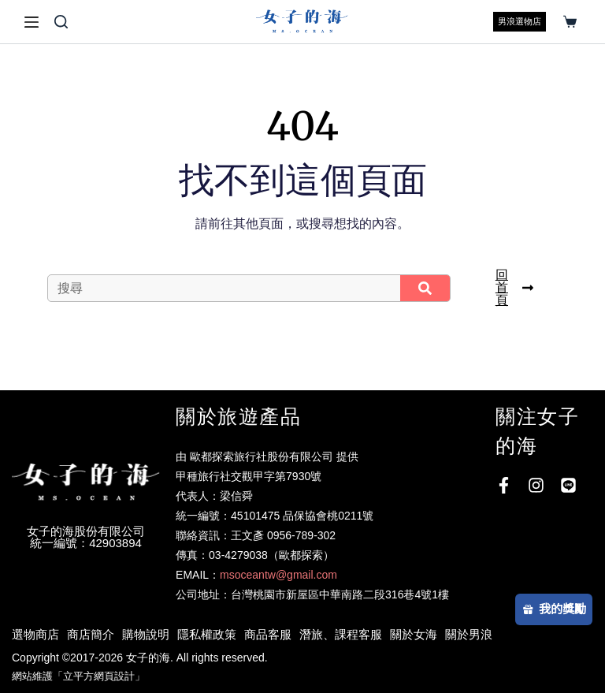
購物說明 (145, 634)
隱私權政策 (206, 634)
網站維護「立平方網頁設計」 (78, 676)
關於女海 (413, 634)
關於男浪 (468, 634)
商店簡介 (90, 634)
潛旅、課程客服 (340, 634)
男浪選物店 (519, 21)
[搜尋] (61, 21)
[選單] (31, 22)
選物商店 (35, 634)
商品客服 (267, 634)
